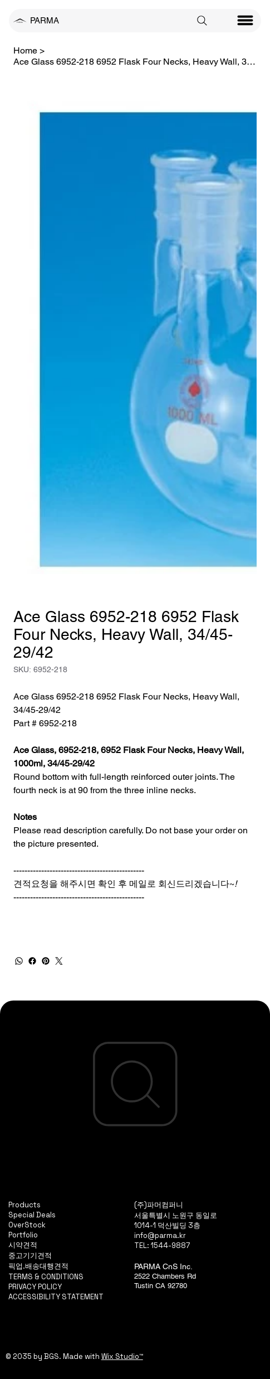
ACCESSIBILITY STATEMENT (56, 1297)
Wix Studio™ (122, 1356)
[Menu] (245, 20)
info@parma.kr (160, 1235)
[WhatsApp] (18, 961)
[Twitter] (59, 961)
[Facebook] (32, 961)
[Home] (25, 50)
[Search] (202, 20)
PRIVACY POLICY (35, 1286)
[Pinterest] (45, 961)
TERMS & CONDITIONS (46, 1276)
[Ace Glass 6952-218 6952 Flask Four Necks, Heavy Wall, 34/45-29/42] (135, 61)
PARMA (44, 20)
